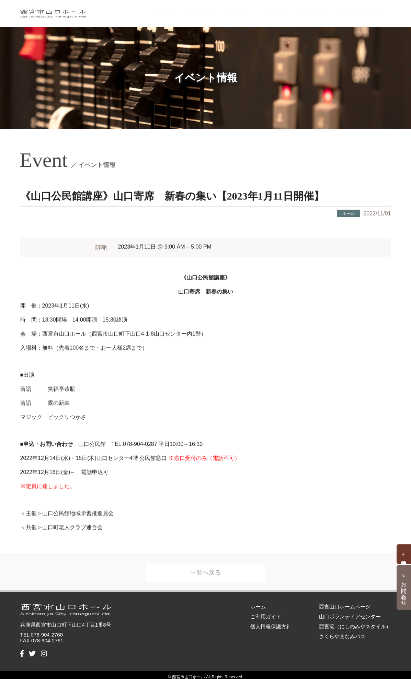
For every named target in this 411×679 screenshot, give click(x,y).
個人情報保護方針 (271, 622)
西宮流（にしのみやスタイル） (355, 622)
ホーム (147, 11)
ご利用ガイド (296, 11)
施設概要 (256, 11)
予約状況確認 (404, 554)
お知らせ (223, 11)
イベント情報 (183, 11)
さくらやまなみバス (342, 632)
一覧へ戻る (205, 571)
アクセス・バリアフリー (357, 11)
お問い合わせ (404, 590)
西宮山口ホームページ (344, 602)
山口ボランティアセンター (350, 612)
